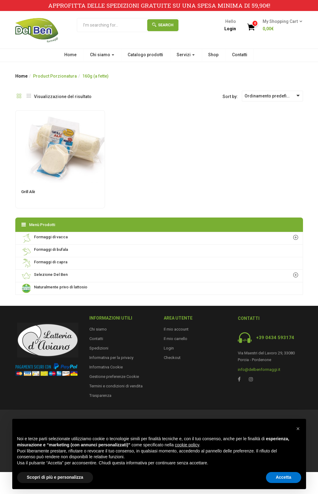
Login (230, 28)
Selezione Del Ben (45, 276)
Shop (213, 54)
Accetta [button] (283, 477)
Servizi (186, 54)
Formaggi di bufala (45, 251)
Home (70, 54)
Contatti (239, 54)
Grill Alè (28, 191)
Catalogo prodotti (145, 54)
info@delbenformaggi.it (259, 369)
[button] (280, 25)
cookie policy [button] (187, 444)
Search (163, 25)
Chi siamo (102, 54)
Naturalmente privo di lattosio (54, 288)
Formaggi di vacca (45, 238)
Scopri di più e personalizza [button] (55, 477)
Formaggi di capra (44, 263)
